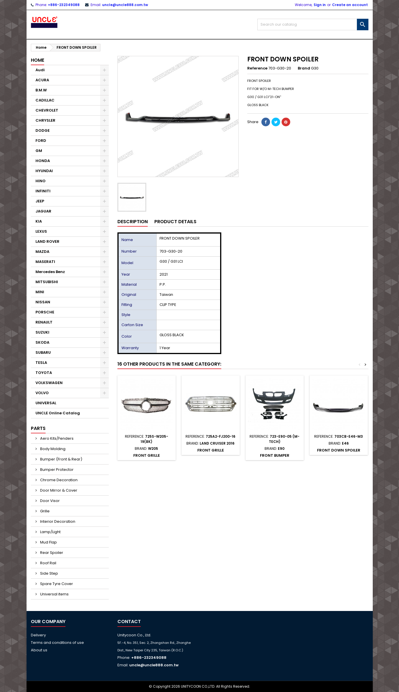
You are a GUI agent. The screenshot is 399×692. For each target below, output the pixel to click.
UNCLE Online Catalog (57, 413)
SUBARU (43, 352)
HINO (40, 181)
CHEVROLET (46, 110)
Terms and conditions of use (57, 642)
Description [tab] (132, 221)
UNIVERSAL (45, 403)
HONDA (42, 160)
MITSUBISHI (46, 282)
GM (38, 150)
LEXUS (41, 231)
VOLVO (42, 393)
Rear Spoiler (51, 552)
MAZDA (42, 251)
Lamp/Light (50, 532)
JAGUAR (43, 211)
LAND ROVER (47, 241)
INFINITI (42, 191)
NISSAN (42, 302)
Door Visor (49, 500)
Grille (44, 511)
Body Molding (52, 449)
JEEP (39, 201)
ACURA (42, 80)
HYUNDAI (44, 171)
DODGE (42, 130)
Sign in (320, 4)
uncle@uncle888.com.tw (125, 4)
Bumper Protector (56, 469)
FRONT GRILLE (146, 455)
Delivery (38, 635)
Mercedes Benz (50, 271)
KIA (38, 221)
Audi (40, 70)
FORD (40, 140)
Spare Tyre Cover (56, 583)
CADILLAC (45, 100)
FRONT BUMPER (274, 455)
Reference (257, 68)
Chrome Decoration (58, 480)
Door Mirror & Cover (58, 490)
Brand (304, 68)
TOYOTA (43, 372)
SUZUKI (42, 332)
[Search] (312, 24)
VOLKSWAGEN (49, 383)
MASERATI (45, 261)
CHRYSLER (45, 120)
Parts (38, 428)
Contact (129, 621)
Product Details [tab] (175, 221)
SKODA (42, 342)
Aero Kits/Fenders (56, 438)
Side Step (48, 573)
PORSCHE (44, 312)
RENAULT (44, 322)
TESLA (41, 362)
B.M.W (41, 90)
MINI (39, 292)
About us (39, 650)
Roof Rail (47, 563)
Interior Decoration (57, 521)
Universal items (54, 594)
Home (37, 60)
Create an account (350, 4)
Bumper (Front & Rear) (60, 459)
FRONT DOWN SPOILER (338, 450)
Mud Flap (48, 542)
